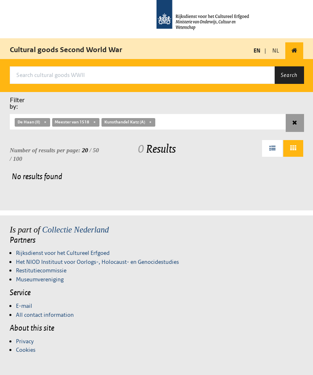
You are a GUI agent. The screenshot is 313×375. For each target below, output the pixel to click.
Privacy (25, 341)
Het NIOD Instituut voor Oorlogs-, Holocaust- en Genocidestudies (97, 261)
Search (289, 75)
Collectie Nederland (75, 229)
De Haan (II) (32, 122)
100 (17, 159)
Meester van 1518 (76, 122)
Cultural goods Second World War (66, 49)
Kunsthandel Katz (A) (128, 122)
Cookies (25, 349)
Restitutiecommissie (41, 270)
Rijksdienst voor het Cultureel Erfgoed (63, 253)
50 (96, 150)
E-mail (24, 305)
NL (275, 50)
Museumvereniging (40, 279)
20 (85, 150)
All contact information (45, 314)
